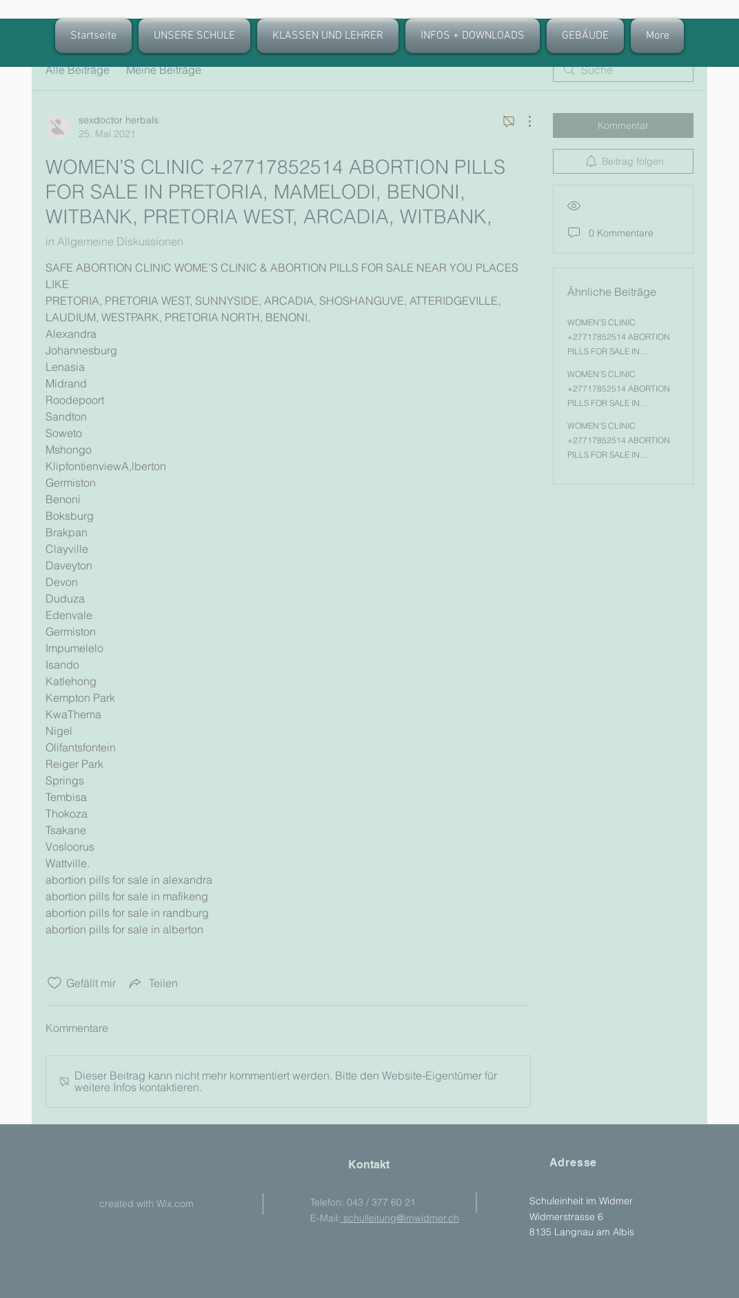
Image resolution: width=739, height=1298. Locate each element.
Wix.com (175, 1203)
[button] (328, 36)
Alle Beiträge (77, 70)
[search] (623, 69)
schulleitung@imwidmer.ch (400, 1218)
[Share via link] (152, 983)
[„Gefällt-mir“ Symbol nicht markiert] (54, 983)
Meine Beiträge (163, 70)
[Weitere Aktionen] (522, 121)
